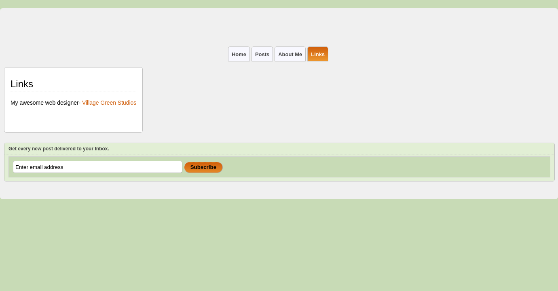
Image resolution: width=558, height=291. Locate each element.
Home (239, 54)
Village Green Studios (109, 102)
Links (318, 54)
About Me (290, 54)
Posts (262, 54)
